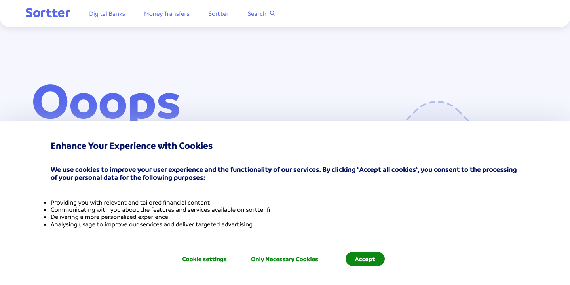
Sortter (225, 14)
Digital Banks (113, 14)
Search (268, 14)
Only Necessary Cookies (284, 259)
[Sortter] (53, 13)
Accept (365, 259)
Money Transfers (173, 14)
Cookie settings (204, 259)
